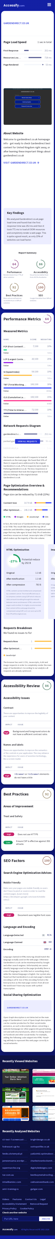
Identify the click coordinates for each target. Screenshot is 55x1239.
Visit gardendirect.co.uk (21, 162)
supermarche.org (11, 1167)
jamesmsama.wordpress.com (15, 1160)
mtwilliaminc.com (11, 1181)
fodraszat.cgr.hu (11, 1146)
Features (17, 1199)
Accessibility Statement (14, 1203)
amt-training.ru (10, 1189)
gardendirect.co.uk (16, 23)
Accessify (14, 5)
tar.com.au (8, 1174)
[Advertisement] (27, 79)
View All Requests (27, 441)
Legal (43, 1199)
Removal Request (39, 1203)
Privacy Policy (9, 1208)
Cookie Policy (27, 1208)
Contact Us (31, 1199)
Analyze (46, 1219)
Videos (5, 1199)
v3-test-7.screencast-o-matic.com (15, 1139)
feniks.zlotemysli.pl (12, 1153)
